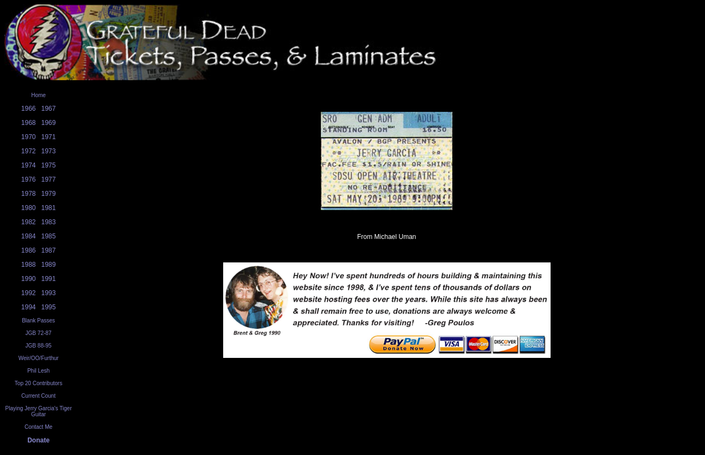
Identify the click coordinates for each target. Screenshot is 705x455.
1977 (48, 179)
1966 (28, 108)
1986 (28, 250)
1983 (48, 222)
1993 (48, 293)
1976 (28, 179)
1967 (48, 108)
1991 (48, 279)
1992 (28, 293)
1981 (48, 208)
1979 (48, 193)
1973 (48, 151)
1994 (28, 307)
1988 (28, 264)
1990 (28, 279)
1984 (28, 236)
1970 (28, 137)
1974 (28, 165)
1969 (48, 123)
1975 (48, 165)
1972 (28, 151)
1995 (48, 307)
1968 (28, 123)
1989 (48, 264)
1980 (28, 208)
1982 (28, 222)
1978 (28, 193)
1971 (48, 137)
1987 (48, 250)
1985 (48, 236)
